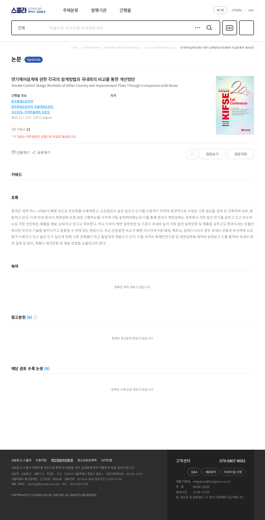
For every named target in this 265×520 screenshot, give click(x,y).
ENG (251, 10)
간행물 (125, 10)
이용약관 (41, 460)
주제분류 (70, 10)
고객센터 (236, 10)
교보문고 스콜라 (21, 460)
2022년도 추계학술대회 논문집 (30, 112)
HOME (74, 47)
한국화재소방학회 (22, 101)
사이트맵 (106, 460)
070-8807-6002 (232, 460)
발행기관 (98, 10)
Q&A (194, 472)
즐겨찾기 (246, 34)
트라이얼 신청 (233, 472)
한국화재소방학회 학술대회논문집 (32, 106)
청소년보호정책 (87, 460)
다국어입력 (230, 34)
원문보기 (212, 153)
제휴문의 (210, 472)
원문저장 (240, 153)
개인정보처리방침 (62, 460)
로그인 (220, 10)
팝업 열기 (35, 317)
